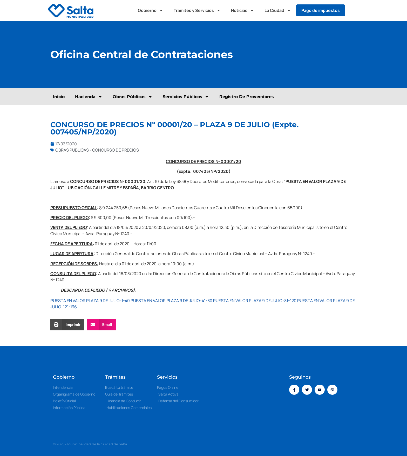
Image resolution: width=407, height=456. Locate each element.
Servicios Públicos (186, 96)
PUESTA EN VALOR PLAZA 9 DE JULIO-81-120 (254, 300)
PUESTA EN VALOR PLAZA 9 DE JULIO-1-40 (90, 300)
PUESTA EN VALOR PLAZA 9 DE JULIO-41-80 (171, 300)
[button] (354, 10)
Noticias (242, 10)
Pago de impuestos (320, 10)
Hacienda (88, 96)
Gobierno (150, 10)
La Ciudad (277, 10)
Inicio (59, 96)
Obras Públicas (132, 96)
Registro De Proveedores (246, 96)
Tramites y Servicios (197, 10)
